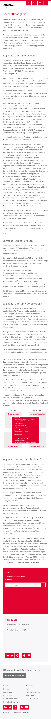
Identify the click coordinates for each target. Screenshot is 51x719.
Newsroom (30, 695)
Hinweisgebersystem (11, 702)
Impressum (7, 692)
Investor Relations (33, 692)
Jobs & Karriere (32, 699)
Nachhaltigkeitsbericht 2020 (18, 624)
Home (5, 686)
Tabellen (10, 627)
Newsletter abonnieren (14, 675)
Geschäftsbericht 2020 (16, 630)
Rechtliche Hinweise (11, 699)
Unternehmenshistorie (16, 577)
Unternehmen (31, 686)
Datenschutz (8, 695)
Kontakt (10, 579)
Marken (29, 689)
